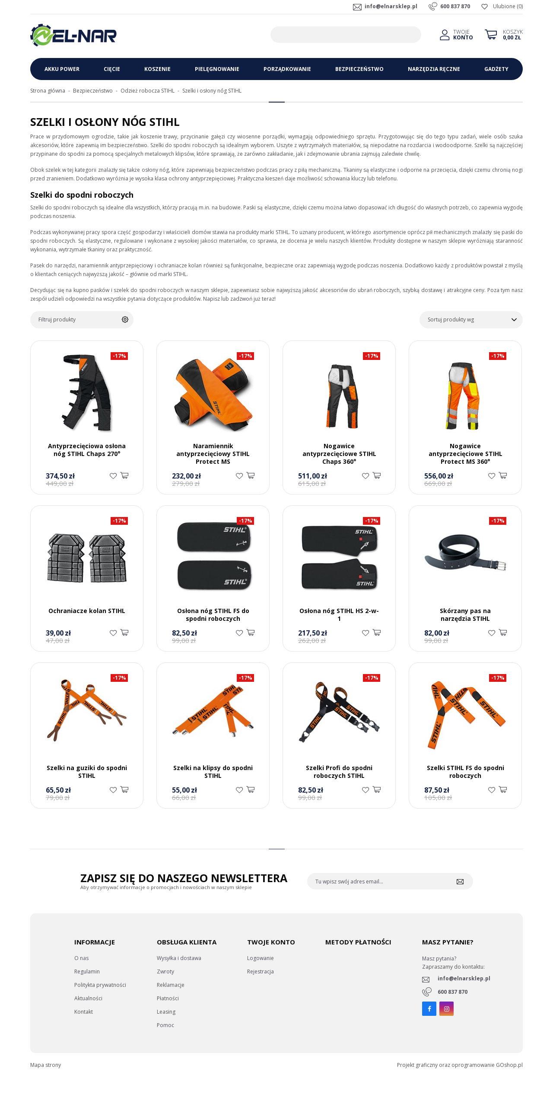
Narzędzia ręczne (434, 69)
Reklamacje (170, 985)
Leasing (166, 1011)
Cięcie (112, 69)
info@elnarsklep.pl (391, 6)
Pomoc (165, 1025)
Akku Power (61, 69)
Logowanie (260, 958)
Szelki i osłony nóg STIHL (212, 90)
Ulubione (504, 6)
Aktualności (88, 998)
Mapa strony (45, 1065)
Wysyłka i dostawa (179, 958)
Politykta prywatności (100, 985)
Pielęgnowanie (217, 69)
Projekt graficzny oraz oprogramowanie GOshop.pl (460, 1065)
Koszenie (157, 69)
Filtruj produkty (57, 319)
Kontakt (83, 1011)
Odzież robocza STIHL (148, 90)
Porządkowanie (287, 69)
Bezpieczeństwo (359, 69)
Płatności (168, 998)
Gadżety (496, 69)
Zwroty (165, 971)
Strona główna (47, 90)
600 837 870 (455, 6)
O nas (81, 958)
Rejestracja (260, 971)
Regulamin (87, 971)
